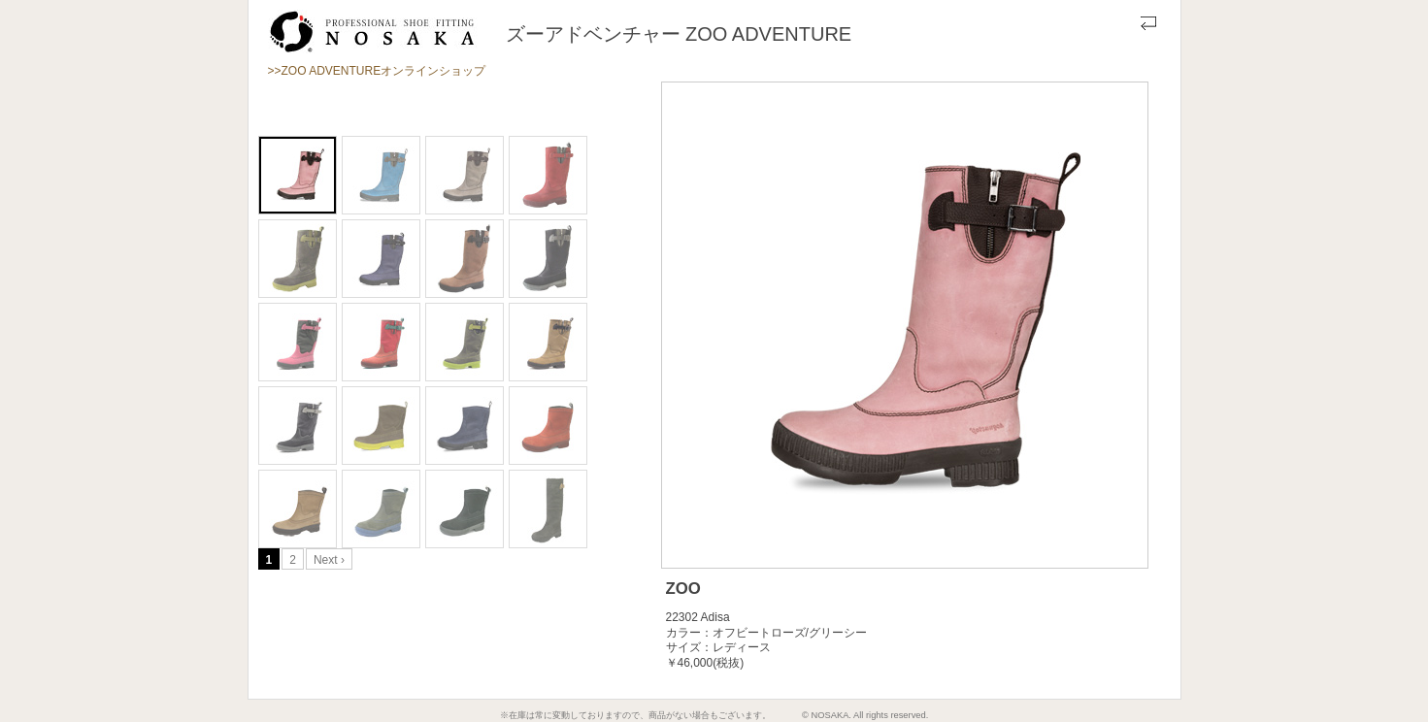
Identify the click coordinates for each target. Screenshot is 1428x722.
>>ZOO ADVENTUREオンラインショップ (377, 71)
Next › (329, 560)
